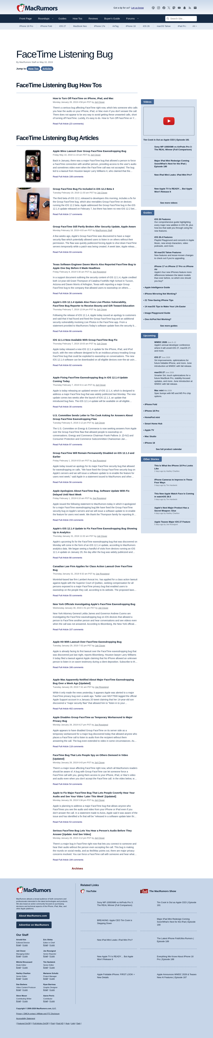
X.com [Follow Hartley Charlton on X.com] (25, 977)
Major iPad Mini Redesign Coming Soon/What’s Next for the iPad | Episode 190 (171, 163)
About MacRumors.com (33, 914)
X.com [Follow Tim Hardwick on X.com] (52, 966)
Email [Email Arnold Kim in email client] (18, 944)
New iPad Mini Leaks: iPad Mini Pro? (173, 175)
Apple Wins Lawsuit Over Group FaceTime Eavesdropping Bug (95, 151)
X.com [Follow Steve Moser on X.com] (25, 1000)
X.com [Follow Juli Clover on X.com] (25, 955)
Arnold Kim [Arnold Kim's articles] (21, 938)
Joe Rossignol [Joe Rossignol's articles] (49, 950)
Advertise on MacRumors (34, 923)
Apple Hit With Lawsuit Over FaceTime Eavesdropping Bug (92, 643)
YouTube (91, 889)
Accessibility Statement (25, 1018)
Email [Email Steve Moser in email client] (18, 1000)
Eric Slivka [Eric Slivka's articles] (48, 938)
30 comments (75, 408)
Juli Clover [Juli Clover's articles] (21, 950)
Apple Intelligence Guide (157, 287)
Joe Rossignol (99, 272)
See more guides (168, 325)
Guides (62, 18)
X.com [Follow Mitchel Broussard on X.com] (25, 966)
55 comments (75, 597)
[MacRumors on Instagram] (158, 8)
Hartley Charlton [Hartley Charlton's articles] (23, 972)
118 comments (76, 748)
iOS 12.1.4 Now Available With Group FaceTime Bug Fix (90, 341)
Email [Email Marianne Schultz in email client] (45, 977)
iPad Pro (182, 26)
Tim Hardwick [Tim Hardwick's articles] (49, 961)
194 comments (76, 863)
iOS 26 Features (162, 219)
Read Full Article (61, 123)
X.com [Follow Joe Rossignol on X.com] (52, 955)
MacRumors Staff (104, 234)
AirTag (115, 26)
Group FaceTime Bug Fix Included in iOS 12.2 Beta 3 (88, 188)
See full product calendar (169, 449)
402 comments (76, 710)
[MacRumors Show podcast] (153, 8)
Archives (77, 871)
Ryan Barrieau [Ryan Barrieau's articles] (49, 983)
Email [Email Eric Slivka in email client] (45, 944)
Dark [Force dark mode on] (78, 1023)
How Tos (77, 18)
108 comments (76, 176)
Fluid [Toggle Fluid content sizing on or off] (53, 1023)
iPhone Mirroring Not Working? (161, 293)
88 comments (75, 559)
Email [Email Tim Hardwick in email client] (45, 966)
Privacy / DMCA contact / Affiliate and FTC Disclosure (38, 1014)
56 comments (75, 484)
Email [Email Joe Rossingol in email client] (45, 955)
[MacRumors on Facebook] (164, 8)
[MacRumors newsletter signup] (195, 8)
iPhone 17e (99, 26)
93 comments (75, 255)
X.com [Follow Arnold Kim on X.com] (25, 944)
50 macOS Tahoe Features (167, 252)
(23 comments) (76, 123)
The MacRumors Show (162, 889)
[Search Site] (181, 18)
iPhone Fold (46, 26)
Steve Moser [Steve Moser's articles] (21, 994)
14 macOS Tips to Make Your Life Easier (165, 306)
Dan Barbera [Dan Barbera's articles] (21, 983)
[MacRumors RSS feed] (190, 8)
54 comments (75, 786)
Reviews (93, 18)
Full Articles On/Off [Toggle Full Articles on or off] (40, 1023)
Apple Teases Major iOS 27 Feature (172, 522)
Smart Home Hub (153, 423)
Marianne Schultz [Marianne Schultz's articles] (50, 972)
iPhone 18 (131, 26)
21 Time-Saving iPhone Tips (159, 300)
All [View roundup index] (195, 26)
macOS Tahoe (164, 26)
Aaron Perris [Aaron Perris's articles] (48, 994)
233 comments (76, 521)
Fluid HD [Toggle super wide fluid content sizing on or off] (59, 1023)
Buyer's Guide (112, 18)
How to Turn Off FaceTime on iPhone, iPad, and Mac (88, 98)
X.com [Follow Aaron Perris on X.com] (52, 1000)
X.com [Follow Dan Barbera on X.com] (25, 989)
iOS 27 (62, 26)
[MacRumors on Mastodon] (174, 8)
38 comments (75, 293)
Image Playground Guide (157, 313)
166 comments (76, 669)
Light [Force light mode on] (73, 1023)
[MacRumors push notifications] (184, 8)
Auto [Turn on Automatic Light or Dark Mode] (68, 1023)
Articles (47, 68)
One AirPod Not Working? (158, 319)
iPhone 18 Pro (26, 26)
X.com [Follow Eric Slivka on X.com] (52, 944)
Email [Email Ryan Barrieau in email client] (45, 989)
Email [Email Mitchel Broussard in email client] (18, 966)
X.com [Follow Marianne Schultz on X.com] (52, 977)
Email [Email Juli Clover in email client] (18, 955)
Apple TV (149, 430)
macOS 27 (159, 372)
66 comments (75, 335)
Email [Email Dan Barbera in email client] (18, 989)
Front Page (25, 18)
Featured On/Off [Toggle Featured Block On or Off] (23, 1023)
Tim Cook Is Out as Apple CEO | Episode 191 (166, 140)
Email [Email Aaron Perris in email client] (45, 1000)
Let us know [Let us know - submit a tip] (137, 7)
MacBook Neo (80, 26)
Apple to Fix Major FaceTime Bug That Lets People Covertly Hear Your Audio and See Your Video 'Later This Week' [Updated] (93, 798)
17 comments (75, 214)
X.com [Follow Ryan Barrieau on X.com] (52, 989)
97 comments (75, 446)
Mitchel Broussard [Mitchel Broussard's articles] (24, 961)
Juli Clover (100, 102)
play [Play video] (168, 121)
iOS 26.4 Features (163, 237)
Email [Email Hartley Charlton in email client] (18, 977)
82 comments (75, 367)
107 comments (76, 635)
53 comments (75, 827)
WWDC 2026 (160, 342)
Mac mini (159, 390)
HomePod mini (152, 417)
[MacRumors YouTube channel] (179, 8)
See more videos (168, 203)
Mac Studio (150, 436)
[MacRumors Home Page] (37, 8)
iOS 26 (146, 26)
